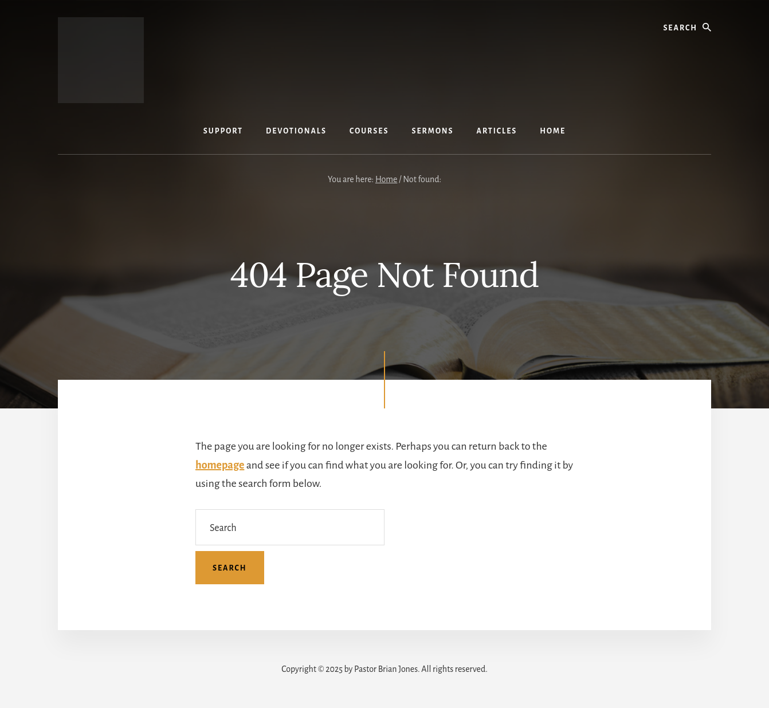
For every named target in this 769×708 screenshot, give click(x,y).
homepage (219, 465)
